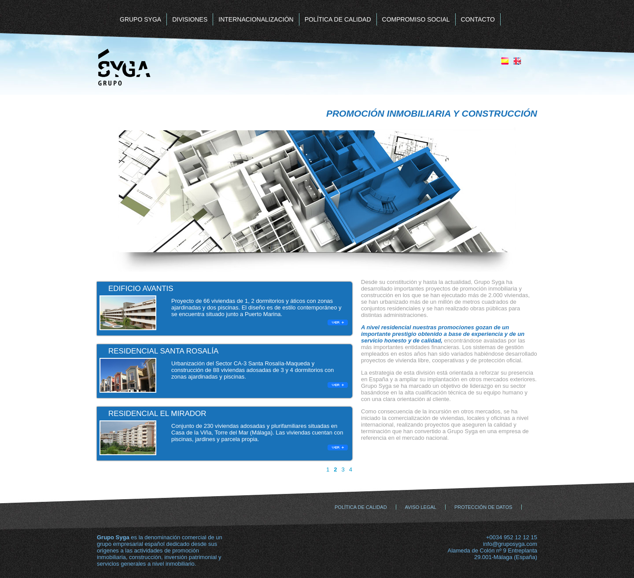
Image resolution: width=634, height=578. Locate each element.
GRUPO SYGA (140, 19)
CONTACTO (478, 19)
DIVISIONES (189, 19)
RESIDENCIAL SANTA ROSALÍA (163, 351)
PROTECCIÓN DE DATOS (483, 507)
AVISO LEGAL (420, 507)
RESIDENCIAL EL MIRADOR (157, 413)
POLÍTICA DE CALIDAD (338, 19)
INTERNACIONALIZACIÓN (255, 19)
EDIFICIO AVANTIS (140, 288)
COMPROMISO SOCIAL (416, 19)
